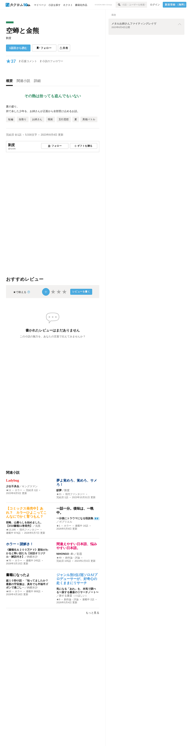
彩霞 (79, 553)
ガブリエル (65, 521)
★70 (8, 560)
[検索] (119, 5)
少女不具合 (12, 486)
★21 (58, 494)
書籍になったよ (18, 575)
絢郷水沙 (32, 556)
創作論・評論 (72, 557)
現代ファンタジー (75, 494)
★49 (58, 557)
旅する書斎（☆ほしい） (73, 595)
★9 (58, 599)
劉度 (8, 37)
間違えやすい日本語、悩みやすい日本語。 (76, 546)
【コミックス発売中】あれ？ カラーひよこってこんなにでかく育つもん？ (26, 512)
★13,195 (11, 529)
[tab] (10, 82)
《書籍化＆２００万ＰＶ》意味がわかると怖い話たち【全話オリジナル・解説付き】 (27, 553)
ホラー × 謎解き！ (19, 544)
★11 (8, 490)
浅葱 (37, 525)
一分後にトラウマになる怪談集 (74, 518)
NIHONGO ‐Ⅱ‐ (65, 553)
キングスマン (30, 486)
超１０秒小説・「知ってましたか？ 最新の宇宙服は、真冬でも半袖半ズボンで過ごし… (27, 584)
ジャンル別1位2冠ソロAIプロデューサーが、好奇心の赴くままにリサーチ (76, 579)
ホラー (18, 490)
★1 (58, 525)
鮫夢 (59, 490)
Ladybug (12, 480)
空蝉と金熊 (22, 30)
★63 (8, 591)
